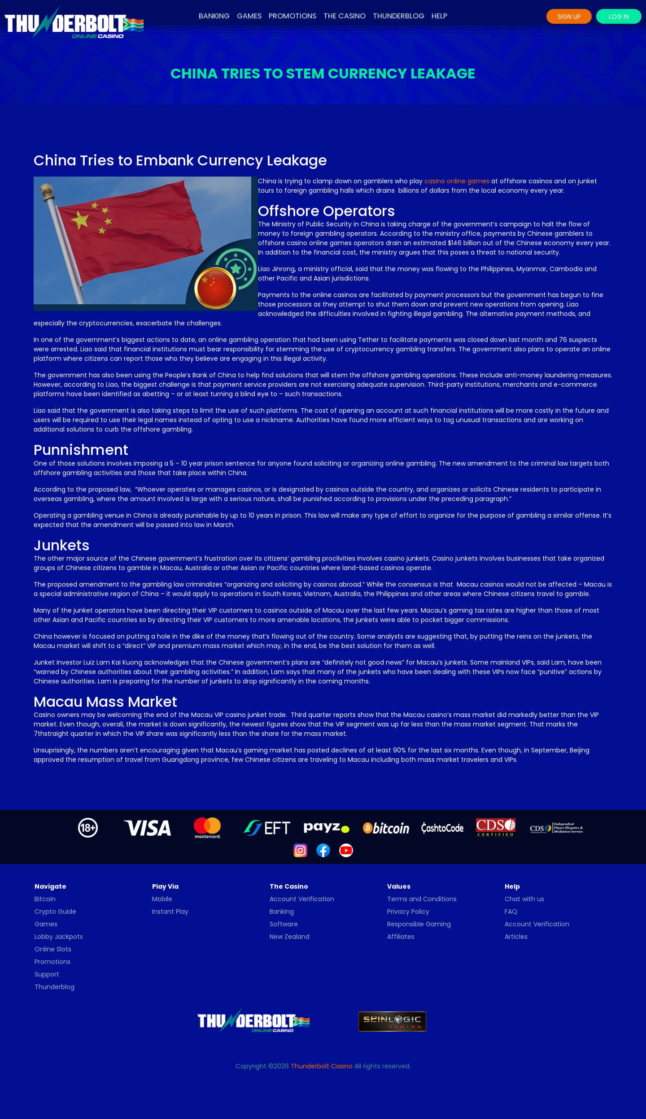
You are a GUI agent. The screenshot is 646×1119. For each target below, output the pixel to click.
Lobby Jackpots (59, 936)
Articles (516, 936)
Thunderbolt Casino (322, 1066)
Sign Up (569, 16)
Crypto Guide (55, 911)
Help (439, 16)
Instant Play (170, 911)
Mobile (162, 898)
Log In (619, 16)
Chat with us (524, 898)
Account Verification (302, 898)
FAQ (511, 911)
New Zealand (290, 936)
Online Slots (53, 949)
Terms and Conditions (422, 898)
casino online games (456, 181)
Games (249, 16)
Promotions (292, 16)
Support (47, 974)
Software (284, 924)
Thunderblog (398, 16)
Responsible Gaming (419, 924)
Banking (214, 16)
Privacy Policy (408, 911)
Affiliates (401, 936)
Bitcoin (45, 898)
